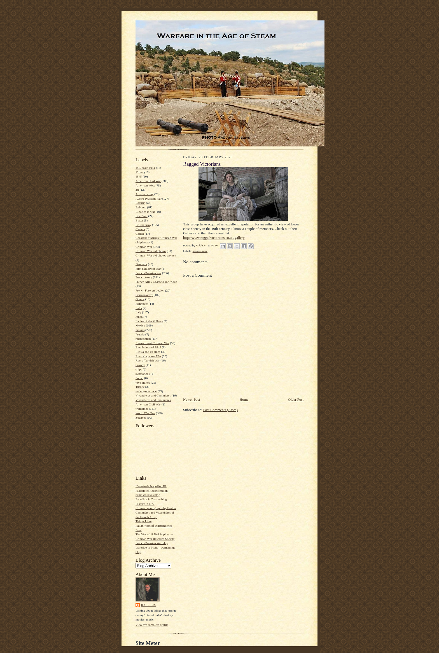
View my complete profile (152, 624)
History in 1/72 (145, 503)
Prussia (140, 334)
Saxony (140, 365)
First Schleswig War (148, 268)
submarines (143, 373)
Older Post (295, 399)
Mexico (140, 325)
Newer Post (191, 399)
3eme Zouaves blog (148, 494)
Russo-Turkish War (148, 360)
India (139, 308)
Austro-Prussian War (149, 198)
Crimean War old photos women (156, 255)
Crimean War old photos (151, 251)
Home (244, 399)
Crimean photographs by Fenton (156, 508)
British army (143, 225)
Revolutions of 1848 (148, 347)
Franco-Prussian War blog (152, 543)
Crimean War (144, 246)
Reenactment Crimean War (152, 343)
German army (144, 295)
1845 (139, 176)
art (137, 189)
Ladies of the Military (149, 321)
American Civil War (148, 181)
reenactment (143, 338)
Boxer (139, 220)
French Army (144, 277)
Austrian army (144, 194)
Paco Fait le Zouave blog (151, 499)
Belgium (141, 207)
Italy (138, 312)
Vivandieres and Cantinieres (153, 395)
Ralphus (148, 605)
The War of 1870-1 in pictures (154, 534)
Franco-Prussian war (148, 273)
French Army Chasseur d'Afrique (156, 281)
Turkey (140, 386)
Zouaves (141, 417)
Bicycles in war (145, 211)
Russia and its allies (148, 351)
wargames (142, 408)
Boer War (142, 216)
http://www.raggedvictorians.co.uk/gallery (214, 237)
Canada (140, 229)
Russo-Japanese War (148, 356)
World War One (145, 413)
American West (145, 185)
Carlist (140, 233)
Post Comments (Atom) (220, 410)
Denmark (141, 264)
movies (140, 330)
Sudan (139, 378)
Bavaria (140, 202)
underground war (146, 391)
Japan (139, 316)
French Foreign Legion (150, 290)
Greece (140, 299)
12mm (140, 172)
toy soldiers (143, 382)
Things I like (143, 521)
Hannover (142, 303)
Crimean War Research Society (155, 538)
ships (139, 369)
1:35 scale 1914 (145, 167)
